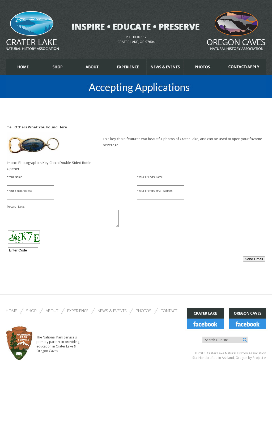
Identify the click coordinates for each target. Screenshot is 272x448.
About (52, 313)
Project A (259, 361)
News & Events (112, 313)
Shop (31, 313)
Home (11, 313)
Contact (168, 313)
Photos (143, 313)
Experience (77, 313)
